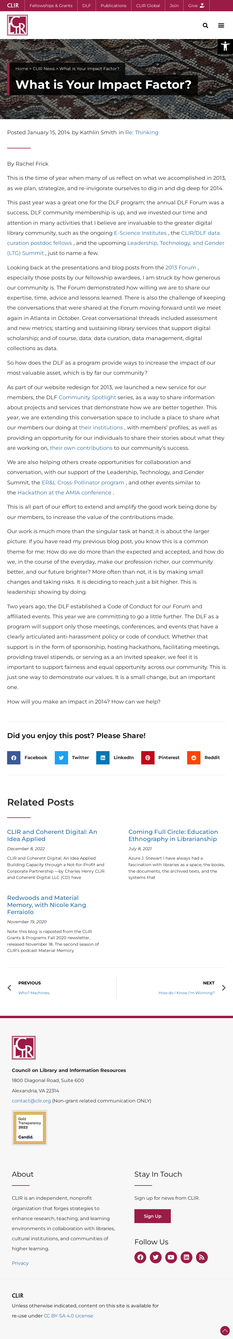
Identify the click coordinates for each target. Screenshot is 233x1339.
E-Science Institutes (141, 233)
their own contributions (82, 448)
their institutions (101, 427)
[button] (225, 46)
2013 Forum (181, 267)
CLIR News (44, 68)
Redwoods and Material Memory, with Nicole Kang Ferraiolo (46, 905)
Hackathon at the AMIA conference (65, 492)
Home (21, 68)
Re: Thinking (141, 132)
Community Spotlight (88, 397)
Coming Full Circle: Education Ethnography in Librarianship (173, 835)
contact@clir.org (32, 1101)
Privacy (20, 1263)
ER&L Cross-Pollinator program (84, 482)
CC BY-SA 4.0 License (68, 1316)
